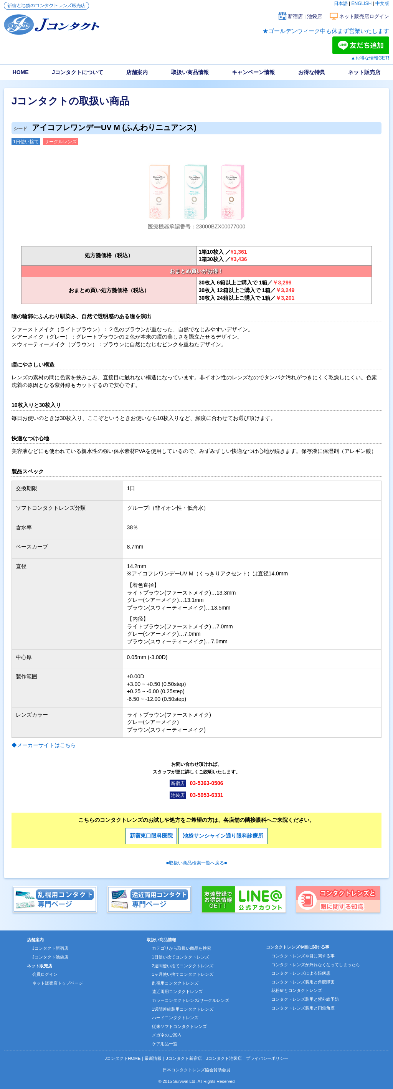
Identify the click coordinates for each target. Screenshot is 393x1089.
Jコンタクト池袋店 (50, 957)
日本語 (341, 3)
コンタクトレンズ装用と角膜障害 (303, 982)
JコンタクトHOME (123, 1058)
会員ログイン (45, 974)
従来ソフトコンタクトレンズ (179, 1026)
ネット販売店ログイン (364, 16)
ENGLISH (362, 3)
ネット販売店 (364, 72)
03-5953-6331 (206, 795)
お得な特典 (311, 72)
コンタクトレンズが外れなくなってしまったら (315, 964)
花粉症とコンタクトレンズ (296, 990)
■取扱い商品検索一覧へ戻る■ (196, 863)
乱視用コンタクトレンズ (175, 983)
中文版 (382, 3)
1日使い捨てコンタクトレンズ (180, 957)
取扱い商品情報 (190, 72)
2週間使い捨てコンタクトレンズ (182, 965)
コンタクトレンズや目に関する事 (303, 955)
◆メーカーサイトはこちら (44, 745)
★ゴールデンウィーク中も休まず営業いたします (326, 31)
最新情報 (153, 1058)
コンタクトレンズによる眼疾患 (300, 973)
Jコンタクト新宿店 (50, 948)
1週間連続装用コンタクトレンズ (182, 1009)
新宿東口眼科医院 (151, 836)
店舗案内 (137, 72)
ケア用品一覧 (164, 1043)
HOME (21, 72)
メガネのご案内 (167, 1035)
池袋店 (314, 16)
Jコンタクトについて (77, 72)
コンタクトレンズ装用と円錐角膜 (303, 1008)
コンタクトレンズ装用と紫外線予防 (305, 999)
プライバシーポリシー (267, 1058)
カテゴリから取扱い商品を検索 (181, 948)
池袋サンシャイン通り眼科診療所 (223, 836)
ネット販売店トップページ (57, 983)
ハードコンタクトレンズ (175, 1017)
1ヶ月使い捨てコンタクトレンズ (182, 974)
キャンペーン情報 (253, 72)
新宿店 (295, 16)
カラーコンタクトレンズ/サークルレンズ (190, 1000)
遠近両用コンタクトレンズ (177, 991)
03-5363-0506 (206, 783)
